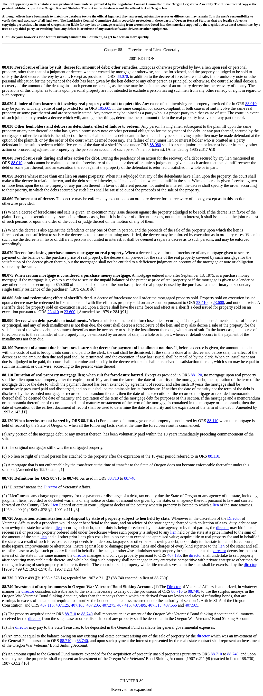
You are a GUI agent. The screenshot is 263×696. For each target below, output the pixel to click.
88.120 (196, 375)
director (222, 527)
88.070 (122, 76)
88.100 (7, 348)
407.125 (62, 605)
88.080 (155, 145)
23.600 (218, 302)
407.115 (46, 605)
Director (16, 487)
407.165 (77, 605)
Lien (13, 496)
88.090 (7, 320)
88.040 (7, 158)
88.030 (7, 126)
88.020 (7, 103)
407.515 (155, 605)
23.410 (202, 302)
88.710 (7, 478)
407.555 (170, 605)
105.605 (104, 108)
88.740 (129, 478)
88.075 (7, 275)
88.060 (7, 199)
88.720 (7, 518)
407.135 (174, 555)
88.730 (7, 578)
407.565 (191, 605)
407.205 (93, 605)
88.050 (7, 176)
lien (216, 505)
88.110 (7, 375)
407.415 (124, 605)
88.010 (7, 67)
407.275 (108, 605)
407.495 (139, 605)
